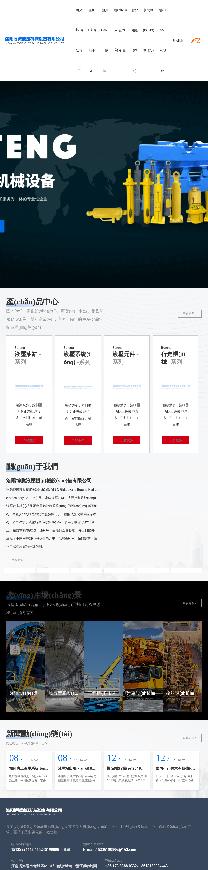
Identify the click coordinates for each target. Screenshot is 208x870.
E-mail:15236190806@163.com (109, 849)
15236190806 (48, 849)
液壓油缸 (27, 354)
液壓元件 (124, 354)
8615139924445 (154, 866)
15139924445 (22, 849)
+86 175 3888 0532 (121, 866)
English (176, 41)
